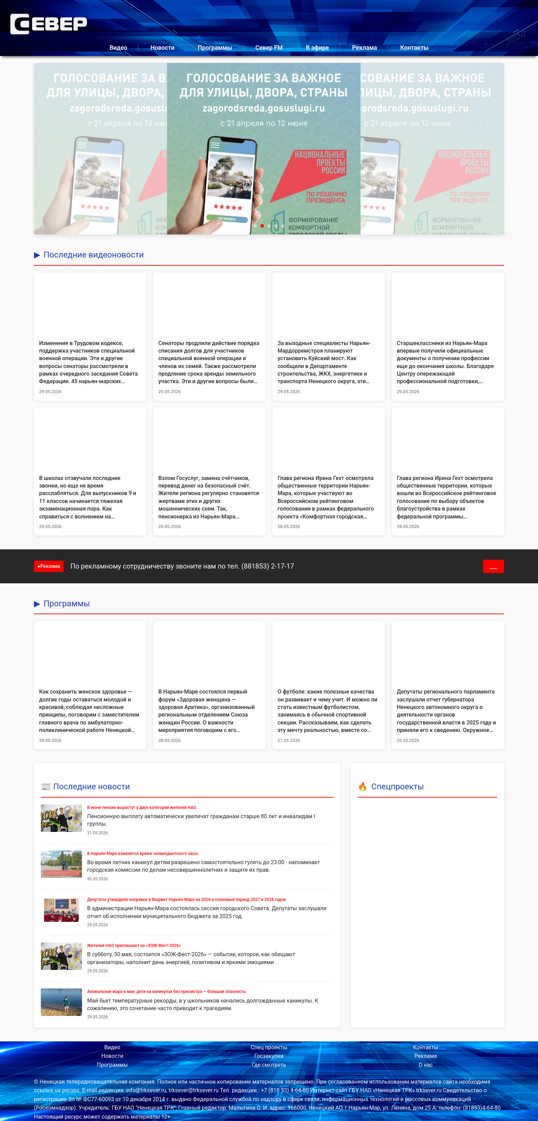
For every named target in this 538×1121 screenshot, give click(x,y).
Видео (118, 47)
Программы (215, 47)
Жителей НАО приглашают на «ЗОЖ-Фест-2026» (134, 945)
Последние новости (91, 786)
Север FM (269, 47)
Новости (162, 47)
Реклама (364, 47)
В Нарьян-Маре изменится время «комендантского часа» (143, 853)
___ (494, 566)
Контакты (414, 47)
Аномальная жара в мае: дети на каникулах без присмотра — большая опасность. (167, 991)
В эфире (317, 47)
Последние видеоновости (94, 255)
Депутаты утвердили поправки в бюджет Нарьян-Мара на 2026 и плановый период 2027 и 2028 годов (186, 899)
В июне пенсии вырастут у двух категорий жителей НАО (141, 807)
